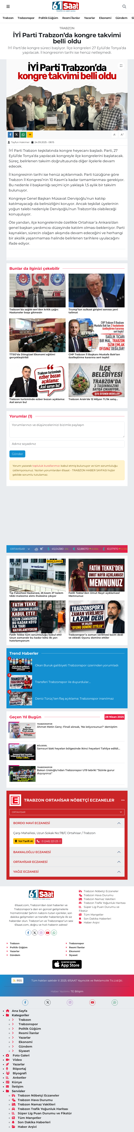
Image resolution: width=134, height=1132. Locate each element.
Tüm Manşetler (91, 914)
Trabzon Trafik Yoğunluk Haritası (102, 903)
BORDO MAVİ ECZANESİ (31, 823)
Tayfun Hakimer (20, 142)
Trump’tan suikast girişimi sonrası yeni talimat (93, 311)
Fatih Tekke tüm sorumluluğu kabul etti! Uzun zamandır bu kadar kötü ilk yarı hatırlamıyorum (35, 637)
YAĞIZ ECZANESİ (26, 871)
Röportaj (16, 1068)
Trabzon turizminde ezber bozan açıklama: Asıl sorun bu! (37, 401)
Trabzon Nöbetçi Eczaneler (99, 891)
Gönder (17, 454)
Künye (14, 1082)
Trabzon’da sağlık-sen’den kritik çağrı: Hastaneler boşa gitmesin (33, 311)
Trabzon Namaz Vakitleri (97, 899)
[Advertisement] (67, 516)
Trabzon (8, 18)
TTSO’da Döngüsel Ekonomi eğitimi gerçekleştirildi (32, 356)
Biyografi (16, 1073)
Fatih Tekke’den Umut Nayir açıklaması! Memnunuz (94, 594)
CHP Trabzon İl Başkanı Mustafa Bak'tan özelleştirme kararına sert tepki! (94, 356)
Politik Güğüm (48, 18)
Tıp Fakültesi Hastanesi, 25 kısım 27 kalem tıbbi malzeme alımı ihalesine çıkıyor (36, 594)
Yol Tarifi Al (24, 841)
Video (14, 1060)
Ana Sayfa (16, 1011)
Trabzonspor (26, 18)
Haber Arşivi (89, 922)
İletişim (14, 1086)
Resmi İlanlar (71, 18)
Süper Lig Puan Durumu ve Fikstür (42, 1113)
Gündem (121, 18)
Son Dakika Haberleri (95, 918)
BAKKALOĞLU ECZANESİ (32, 852)
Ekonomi (105, 18)
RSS (17, 980)
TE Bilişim (77, 991)
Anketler (16, 1077)
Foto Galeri (17, 1055)
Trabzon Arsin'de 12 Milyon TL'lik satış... (93, 399)
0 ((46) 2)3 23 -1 (49, 841)
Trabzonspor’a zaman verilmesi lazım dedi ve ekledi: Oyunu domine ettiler (96, 636)
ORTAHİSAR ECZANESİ (30, 862)
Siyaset (72, 955)
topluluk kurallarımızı (46, 465)
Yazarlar (89, 18)
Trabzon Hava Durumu (96, 895)
